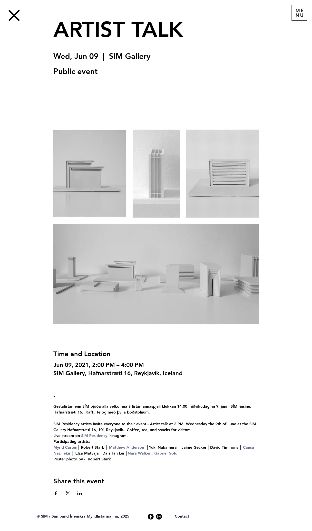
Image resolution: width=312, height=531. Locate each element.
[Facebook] (151, 517)
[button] (299, 13)
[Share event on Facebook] (55, 493)
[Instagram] (159, 517)
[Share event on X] (67, 493)
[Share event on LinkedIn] (79, 493)
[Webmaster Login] (51, 511)
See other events (87, 101)
